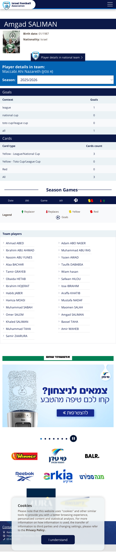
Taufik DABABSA (72, 264)
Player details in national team (56, 57)
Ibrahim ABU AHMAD (20, 250)
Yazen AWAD (70, 257)
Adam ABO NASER (73, 243)
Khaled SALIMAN (17, 322)
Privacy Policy (35, 530)
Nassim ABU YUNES (19, 257)
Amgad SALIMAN (72, 314)
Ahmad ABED (15, 243)
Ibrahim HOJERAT (17, 286)
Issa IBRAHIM (70, 286)
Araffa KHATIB (70, 293)
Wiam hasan (69, 271)
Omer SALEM (15, 314)
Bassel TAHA (69, 322)
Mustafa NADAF (71, 300)
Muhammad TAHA (18, 329)
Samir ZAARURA (16, 336)
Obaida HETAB (16, 279)
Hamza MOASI (15, 300)
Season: (9, 79)
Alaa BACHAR (15, 264)
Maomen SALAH (72, 307)
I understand (58, 539)
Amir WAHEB (70, 329)
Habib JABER (14, 293)
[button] (110, 4)
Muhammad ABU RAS (75, 250)
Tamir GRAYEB (16, 271)
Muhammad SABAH (19, 307)
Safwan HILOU (71, 279)
